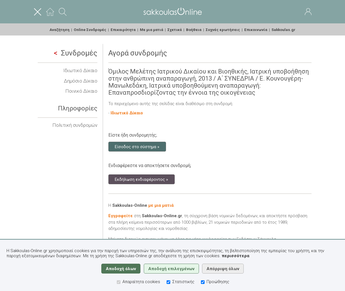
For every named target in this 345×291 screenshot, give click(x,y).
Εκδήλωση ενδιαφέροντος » (141, 179)
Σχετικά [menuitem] (174, 29)
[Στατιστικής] (168, 282)
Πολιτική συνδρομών (74, 125)
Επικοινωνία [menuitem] (255, 29)
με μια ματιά (161, 205)
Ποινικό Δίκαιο (81, 91)
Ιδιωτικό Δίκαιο (80, 70)
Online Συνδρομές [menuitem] (90, 29)
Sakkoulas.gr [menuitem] (283, 29)
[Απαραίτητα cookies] (118, 282)
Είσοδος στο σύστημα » (137, 146)
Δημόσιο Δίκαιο (80, 81)
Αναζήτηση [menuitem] (60, 29)
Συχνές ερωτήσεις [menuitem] (223, 29)
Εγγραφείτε (120, 215)
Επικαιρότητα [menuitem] (123, 29)
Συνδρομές (75, 53)
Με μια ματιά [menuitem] (151, 29)
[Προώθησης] (203, 282)
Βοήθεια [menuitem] (193, 29)
